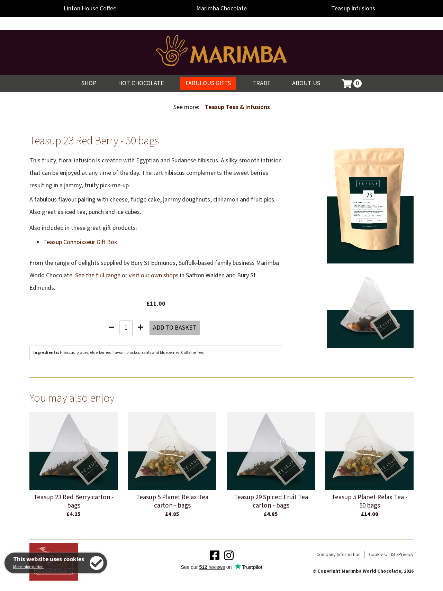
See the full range (97, 275)
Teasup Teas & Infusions (237, 107)
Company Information (338, 554)
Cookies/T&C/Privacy (391, 554)
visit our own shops (154, 275)
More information (28, 567)
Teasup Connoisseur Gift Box (80, 242)
